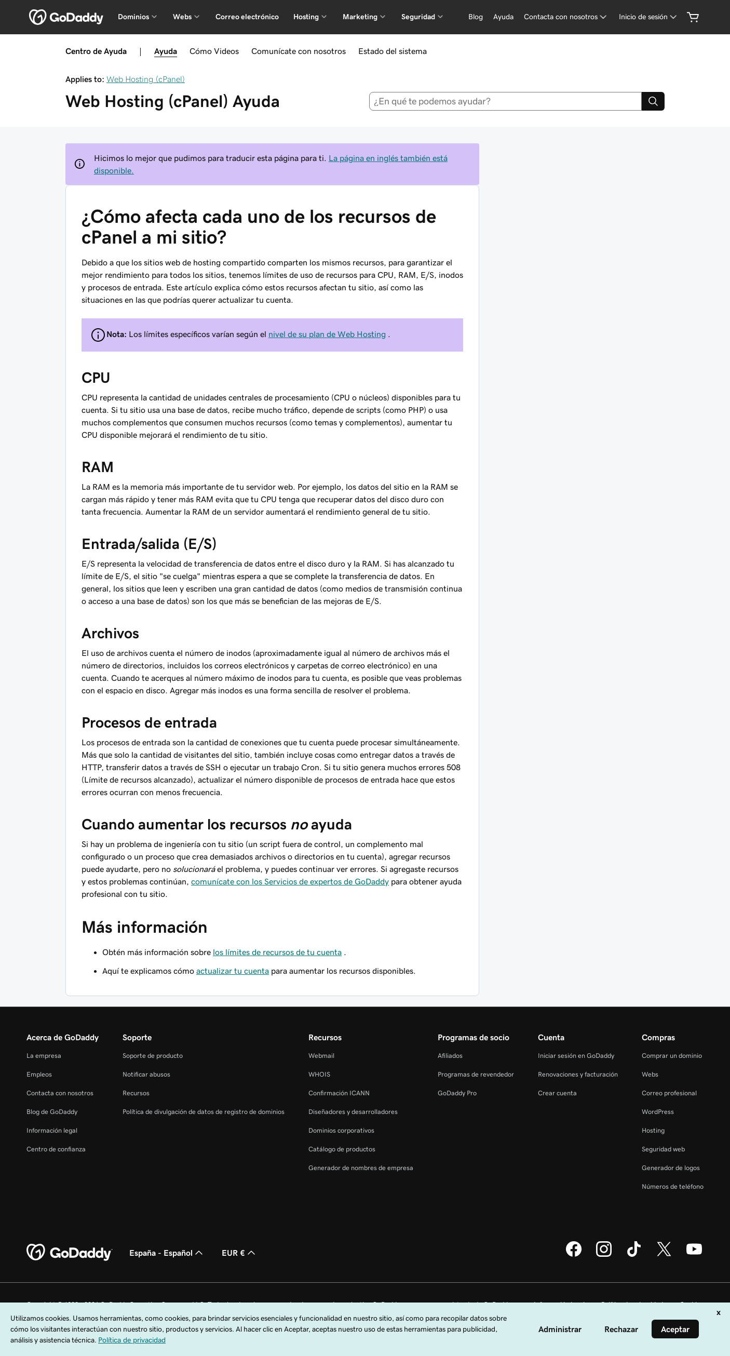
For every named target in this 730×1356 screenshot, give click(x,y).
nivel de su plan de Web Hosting (327, 334)
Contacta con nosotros (59, 1093)
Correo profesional (669, 1093)
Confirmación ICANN (339, 1093)
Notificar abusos (146, 1074)
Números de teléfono (673, 1186)
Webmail (321, 1055)
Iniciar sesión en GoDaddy (576, 1055)
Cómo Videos (214, 51)
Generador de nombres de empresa (360, 1167)
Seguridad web (663, 1149)
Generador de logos (671, 1167)
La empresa (43, 1055)
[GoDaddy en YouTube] (694, 1255)
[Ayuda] (503, 16)
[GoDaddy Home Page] (69, 1252)
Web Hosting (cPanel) (145, 79)
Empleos (39, 1074)
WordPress (658, 1111)
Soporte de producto (153, 1055)
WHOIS (319, 1074)
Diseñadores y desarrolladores (353, 1111)
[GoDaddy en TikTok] (634, 1255)
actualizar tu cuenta (232, 970)
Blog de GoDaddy (51, 1111)
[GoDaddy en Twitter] (664, 1255)
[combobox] (506, 101)
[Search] (653, 101)
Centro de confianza (56, 1149)
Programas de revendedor (476, 1074)
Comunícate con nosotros (298, 51)
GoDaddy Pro (457, 1093)
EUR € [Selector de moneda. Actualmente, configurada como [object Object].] (240, 1252)
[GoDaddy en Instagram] (603, 1255)
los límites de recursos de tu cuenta (277, 952)
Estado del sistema (392, 51)
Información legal (51, 1130)
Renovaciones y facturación (578, 1074)
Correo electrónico (247, 16)
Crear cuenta (557, 1093)
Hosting (653, 1130)
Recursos (136, 1093)
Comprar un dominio (672, 1055)
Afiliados (450, 1055)
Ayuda (165, 51)
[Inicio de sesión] (649, 16)
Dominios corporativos (341, 1130)
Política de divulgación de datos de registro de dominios (204, 1111)
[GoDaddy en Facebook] (573, 1255)
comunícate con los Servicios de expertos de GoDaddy (290, 881)
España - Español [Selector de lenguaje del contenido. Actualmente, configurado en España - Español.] (167, 1252)
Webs (650, 1074)
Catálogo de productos (341, 1149)
